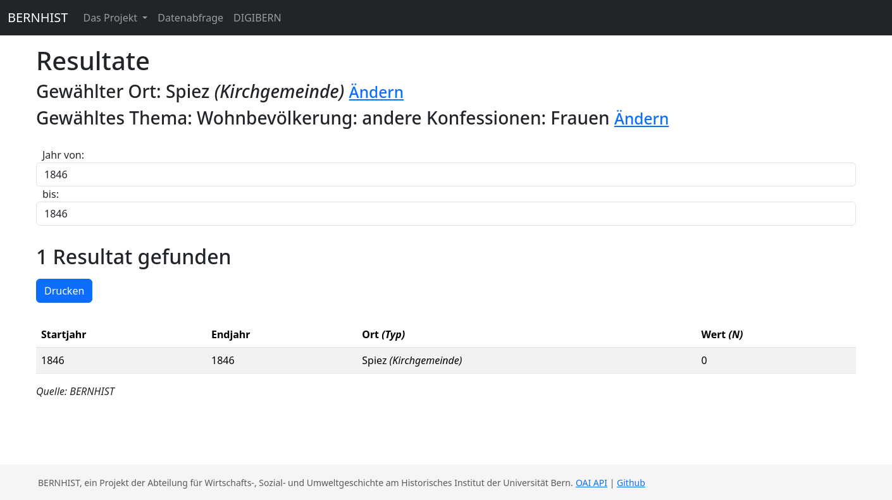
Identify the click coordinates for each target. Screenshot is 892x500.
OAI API (591, 483)
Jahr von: (63, 155)
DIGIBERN (257, 18)
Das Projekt (111, 18)
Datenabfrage (190, 18)
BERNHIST (38, 17)
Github (631, 483)
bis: (50, 194)
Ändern (376, 92)
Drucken (64, 291)
